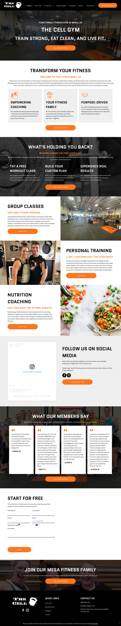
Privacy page (94, 623)
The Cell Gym (17, 396)
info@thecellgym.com (87, 606)
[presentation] (22, 541)
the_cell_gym (28, 396)
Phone (34, 518)
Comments (11, 528)
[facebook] (64, 375)
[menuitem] (29, 6)
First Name (12, 510)
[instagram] (69, 375)
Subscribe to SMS (13, 525)
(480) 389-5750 (85, 602)
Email (10, 518)
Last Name (36, 510)
